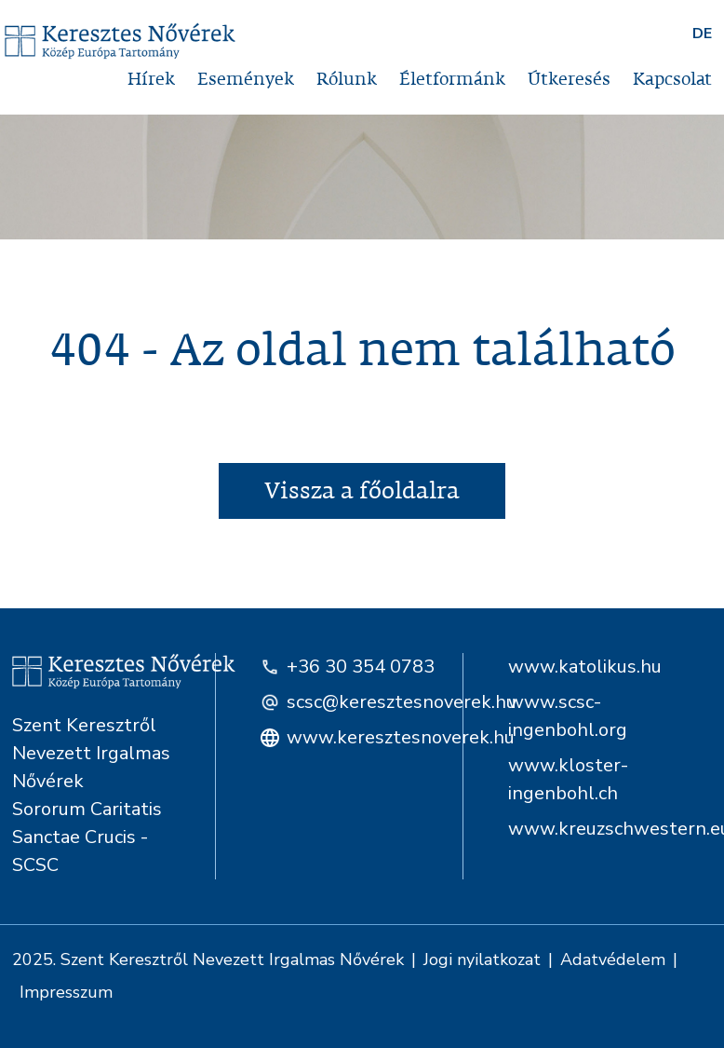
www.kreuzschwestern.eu (610, 828)
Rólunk (346, 79)
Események (245, 79)
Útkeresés (569, 79)
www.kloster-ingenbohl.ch (568, 779)
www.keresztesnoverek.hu (351, 737)
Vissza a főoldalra (362, 491)
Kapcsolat (672, 79)
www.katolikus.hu (585, 666)
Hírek (151, 79)
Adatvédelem (612, 959)
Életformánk (452, 79)
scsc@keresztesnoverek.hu (351, 702)
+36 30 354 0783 (348, 666)
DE (702, 33)
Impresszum (66, 992)
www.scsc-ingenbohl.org (567, 715)
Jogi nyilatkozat (482, 959)
